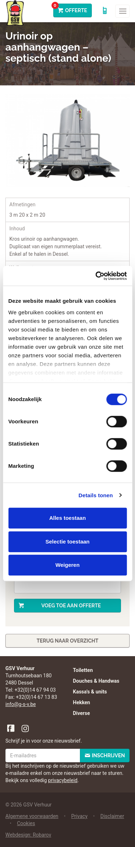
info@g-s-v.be (20, 704)
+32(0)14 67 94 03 (35, 690)
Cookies (26, 823)
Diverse (81, 713)
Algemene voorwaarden (31, 816)
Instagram (25, 728)
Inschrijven (108, 755)
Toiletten (83, 670)
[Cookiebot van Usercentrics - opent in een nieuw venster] (96, 276)
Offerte (70, 8)
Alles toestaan (67, 518)
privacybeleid (63, 780)
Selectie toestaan (67, 541)
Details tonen (95, 495)
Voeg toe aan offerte (71, 605)
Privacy (79, 816)
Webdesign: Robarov (28, 835)
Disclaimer (112, 816)
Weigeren (67, 565)
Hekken (81, 702)
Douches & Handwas (96, 681)
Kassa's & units (90, 692)
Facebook (11, 728)
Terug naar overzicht (67, 641)
